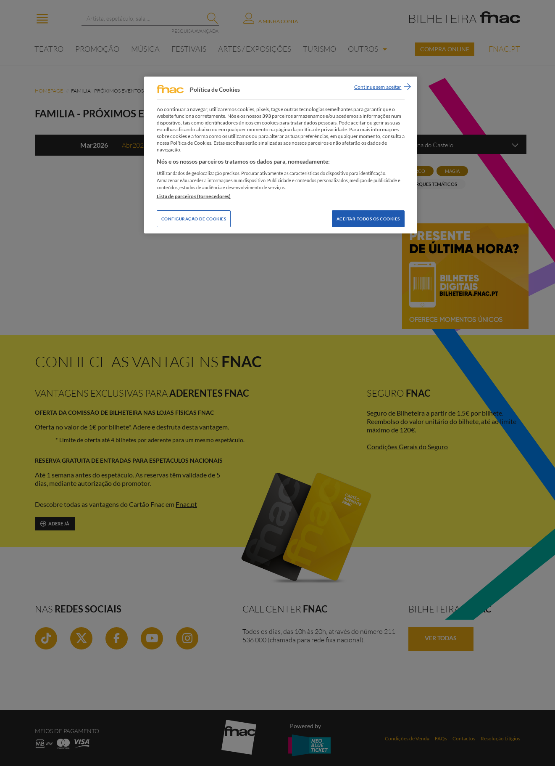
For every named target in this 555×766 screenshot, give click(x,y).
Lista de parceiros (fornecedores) (194, 196)
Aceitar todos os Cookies (368, 218)
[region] (280, 155)
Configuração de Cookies (193, 218)
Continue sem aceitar (377, 87)
